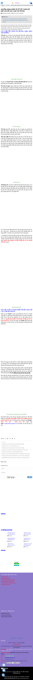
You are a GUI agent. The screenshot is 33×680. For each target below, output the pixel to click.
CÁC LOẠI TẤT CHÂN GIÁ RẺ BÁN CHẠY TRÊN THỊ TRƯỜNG (15, 18)
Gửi (29, 477)
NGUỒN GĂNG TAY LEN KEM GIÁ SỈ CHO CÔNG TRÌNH (13, 447)
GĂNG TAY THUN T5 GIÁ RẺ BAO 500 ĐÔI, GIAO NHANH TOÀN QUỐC (16, 453)
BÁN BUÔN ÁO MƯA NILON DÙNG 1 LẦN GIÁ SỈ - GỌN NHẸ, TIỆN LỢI (15, 457)
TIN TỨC (7, 5)
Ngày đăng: (3, 13)
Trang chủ (3, 5)
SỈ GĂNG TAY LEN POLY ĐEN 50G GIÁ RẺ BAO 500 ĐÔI (13, 444)
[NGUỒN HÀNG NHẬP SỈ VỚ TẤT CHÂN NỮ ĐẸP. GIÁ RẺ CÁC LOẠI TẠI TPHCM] (16, 3)
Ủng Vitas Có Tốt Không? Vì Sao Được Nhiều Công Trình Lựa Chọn (15, 449)
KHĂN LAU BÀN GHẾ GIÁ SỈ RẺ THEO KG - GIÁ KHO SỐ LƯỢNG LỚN (15, 455)
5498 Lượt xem (15, 13)
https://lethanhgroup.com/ (9, 659)
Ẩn (6, 16)
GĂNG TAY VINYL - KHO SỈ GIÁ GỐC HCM (27, 533)
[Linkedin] (10, 438)
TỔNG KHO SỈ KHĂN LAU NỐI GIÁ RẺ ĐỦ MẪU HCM (12, 451)
